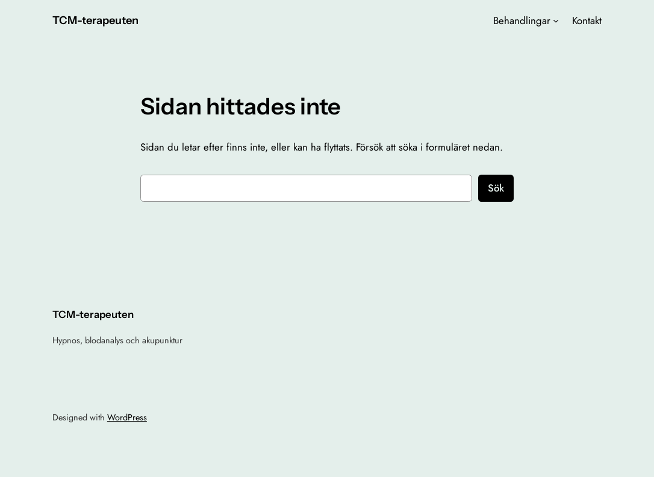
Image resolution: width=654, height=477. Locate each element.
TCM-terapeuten (95, 20)
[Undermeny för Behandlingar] (556, 20)
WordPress (127, 417)
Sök (496, 188)
